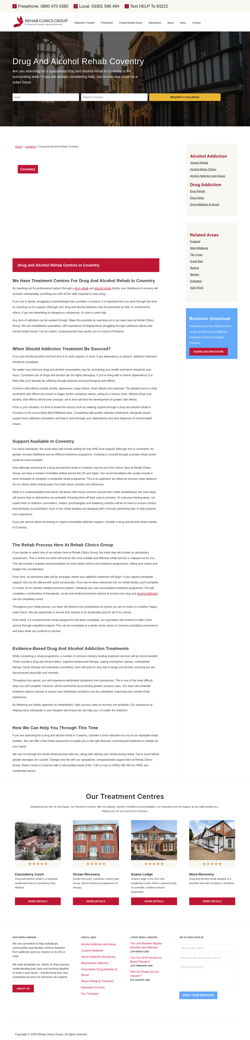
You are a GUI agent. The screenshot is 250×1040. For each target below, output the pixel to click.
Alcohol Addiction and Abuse (207, 176)
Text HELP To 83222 (149, 6)
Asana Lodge (142, 874)
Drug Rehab (197, 191)
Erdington (196, 281)
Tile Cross (196, 254)
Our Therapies (90, 993)
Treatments (107, 22)
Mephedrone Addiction (95, 963)
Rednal (194, 267)
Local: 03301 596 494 (99, 6)
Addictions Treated (84, 22)
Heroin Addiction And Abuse (98, 956)
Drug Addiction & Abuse (204, 204)
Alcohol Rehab (199, 162)
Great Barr (196, 261)
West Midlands (199, 248)
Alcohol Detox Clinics (203, 169)
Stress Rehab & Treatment (97, 981)
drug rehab (81, 288)
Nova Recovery (201, 874)
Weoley (194, 274)
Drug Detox (197, 197)
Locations (30, 146)
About (170, 22)
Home (18, 146)
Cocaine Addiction (92, 950)
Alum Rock (196, 287)
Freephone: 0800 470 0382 (43, 6)
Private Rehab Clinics (130, 22)
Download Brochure (209, 351)
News (183, 22)
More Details (37, 901)
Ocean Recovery (86, 874)
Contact (196, 22)
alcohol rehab (102, 288)
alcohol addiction (147, 593)
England (195, 241)
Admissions (155, 22)
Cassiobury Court (29, 874)
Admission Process (93, 987)
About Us (23, 988)
